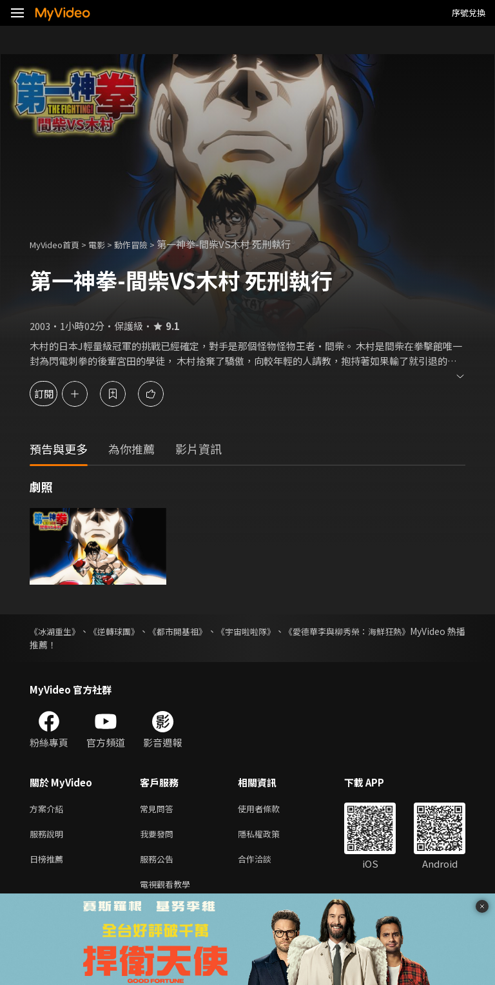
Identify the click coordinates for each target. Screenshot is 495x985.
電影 (107, 244)
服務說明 (49, 836)
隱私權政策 (270, 836)
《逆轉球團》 (128, 631)
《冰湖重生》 (57, 631)
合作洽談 (265, 863)
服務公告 (159, 863)
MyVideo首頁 (59, 244)
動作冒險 (145, 244)
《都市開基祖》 (202, 631)
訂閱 (55, 393)
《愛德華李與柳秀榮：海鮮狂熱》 (397, 631)
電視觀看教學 (169, 890)
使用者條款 (270, 809)
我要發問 (159, 836)
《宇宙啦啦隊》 (282, 631)
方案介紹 (49, 809)
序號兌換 (468, 12)
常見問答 (159, 809)
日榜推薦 (49, 863)
